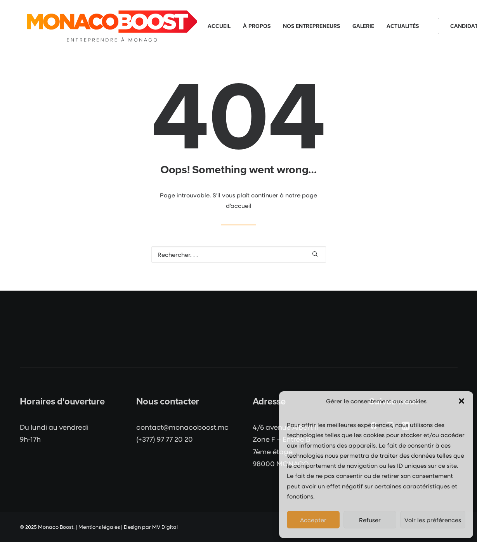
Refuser (370, 520)
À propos (257, 26)
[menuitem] (219, 26)
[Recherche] (238, 254)
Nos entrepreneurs (311, 26)
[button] (461, 401)
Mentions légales (99, 526)
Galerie (363, 26)
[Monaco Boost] (112, 26)
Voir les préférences (432, 520)
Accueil (219, 26)
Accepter (313, 520)
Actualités (403, 26)
